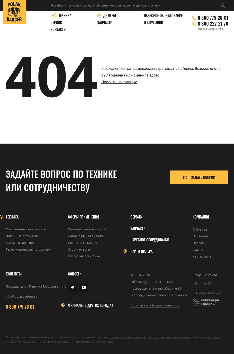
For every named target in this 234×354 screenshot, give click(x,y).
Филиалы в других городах (90, 305)
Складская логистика (84, 256)
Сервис (56, 22)
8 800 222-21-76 (213, 23)
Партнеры (200, 236)
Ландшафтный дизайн (85, 236)
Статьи (198, 249)
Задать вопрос (199, 177)
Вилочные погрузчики (23, 236)
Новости (199, 243)
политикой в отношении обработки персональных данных (149, 337)
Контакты (58, 29)
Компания (201, 217)
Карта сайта (202, 256)
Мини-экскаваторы (20, 242)
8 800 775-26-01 (213, 18)
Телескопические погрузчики (28, 249)
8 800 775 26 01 (20, 306)
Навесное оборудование (163, 15)
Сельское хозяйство (83, 242)
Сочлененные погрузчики (26, 229)
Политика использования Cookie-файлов (84, 342)
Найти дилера (141, 251)
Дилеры (109, 15)
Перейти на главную (119, 81)
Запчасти (104, 22)
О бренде (200, 229)
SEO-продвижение (207, 293)
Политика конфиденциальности (155, 305)
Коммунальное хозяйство (87, 229)
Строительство (79, 249)
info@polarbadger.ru (22, 296)
